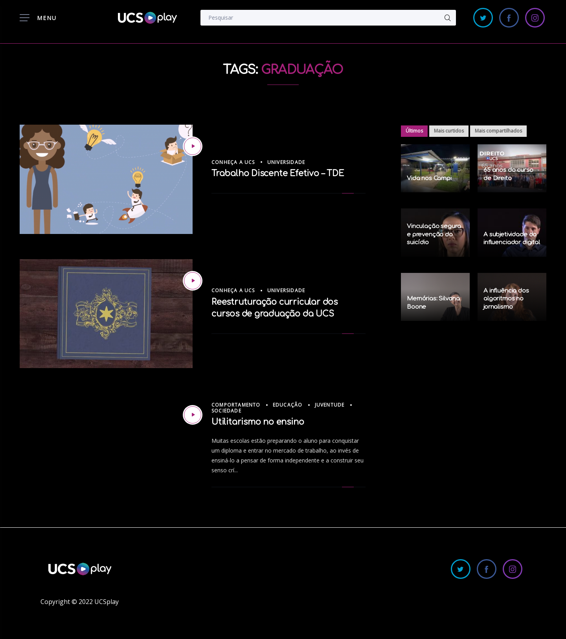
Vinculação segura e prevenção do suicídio (434, 234)
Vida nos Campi (429, 178)
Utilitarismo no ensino (257, 422)
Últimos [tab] (414, 130)
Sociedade (226, 410)
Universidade (286, 162)
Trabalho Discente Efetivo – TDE (277, 173)
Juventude (330, 404)
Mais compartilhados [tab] (498, 130)
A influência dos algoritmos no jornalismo (506, 298)
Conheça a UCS (233, 162)
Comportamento (236, 404)
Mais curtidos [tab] (449, 130)
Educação (288, 404)
